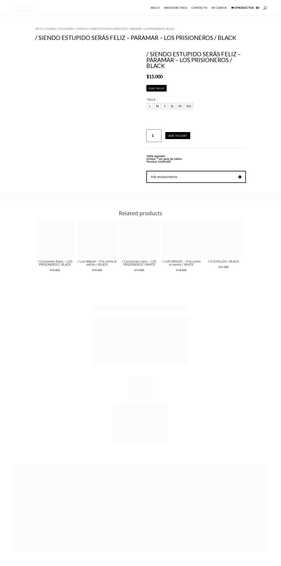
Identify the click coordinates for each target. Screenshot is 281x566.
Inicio (39, 28)
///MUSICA (81, 28)
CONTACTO (199, 7)
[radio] (150, 106)
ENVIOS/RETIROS (175, 7)
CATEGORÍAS (66, 28)
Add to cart (177, 135)
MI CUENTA (219, 7)
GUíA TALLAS (156, 88)
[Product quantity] (153, 135)
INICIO (155, 7)
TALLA (151, 99)
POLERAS (50, 28)
